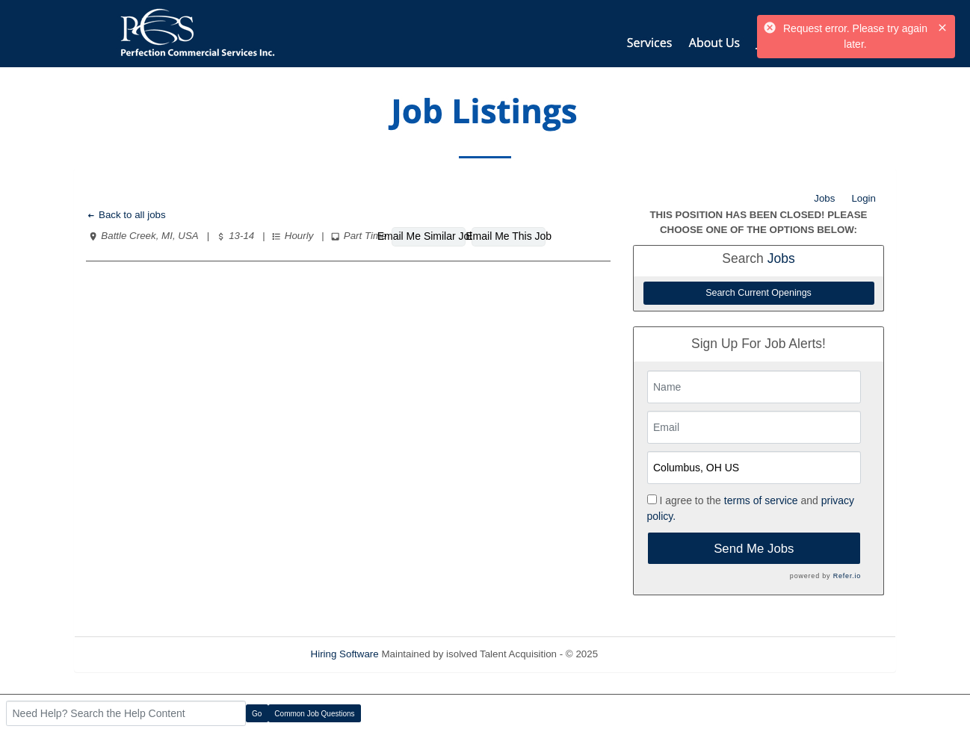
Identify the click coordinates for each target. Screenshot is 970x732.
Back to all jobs (126, 214)
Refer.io (847, 576)
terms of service (761, 500)
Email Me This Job (509, 236)
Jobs (824, 198)
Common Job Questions (314, 714)
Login (863, 198)
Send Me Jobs (754, 549)
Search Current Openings (758, 293)
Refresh (642, 654)
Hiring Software (345, 654)
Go (257, 714)
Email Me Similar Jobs (429, 236)
